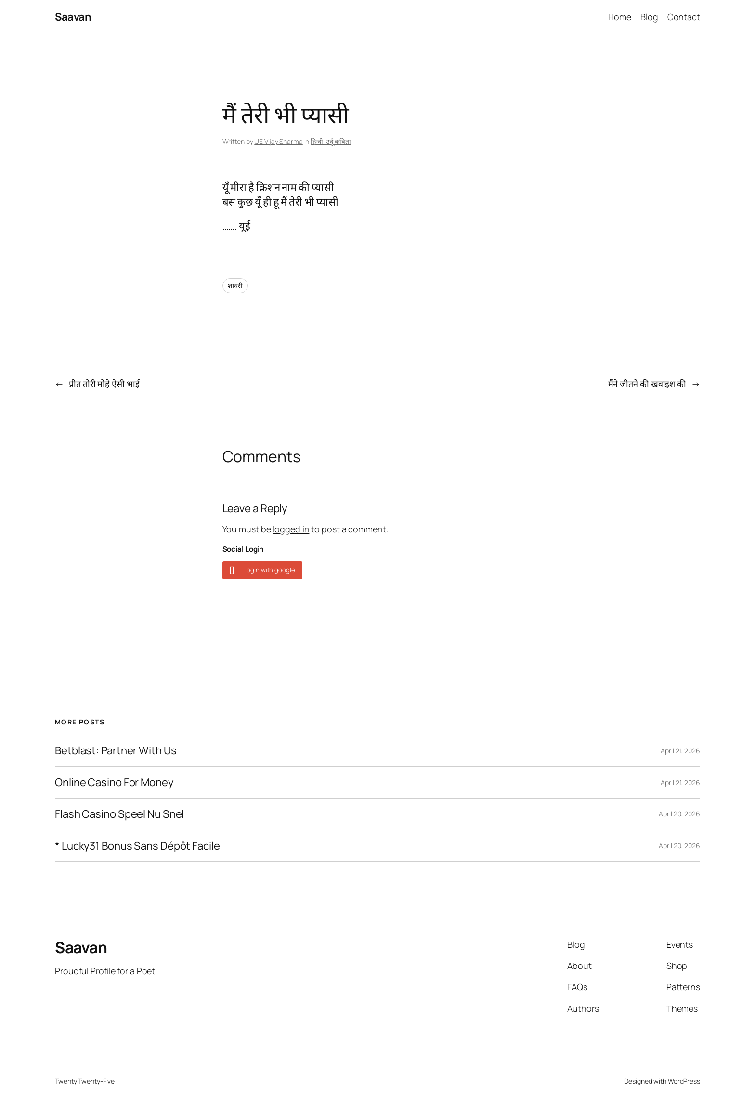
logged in (291, 529)
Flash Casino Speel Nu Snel (119, 814)
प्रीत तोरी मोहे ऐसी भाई (104, 383)
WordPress (684, 1080)
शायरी (235, 285)
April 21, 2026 (680, 750)
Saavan (73, 17)
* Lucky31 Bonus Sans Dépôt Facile (137, 846)
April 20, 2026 (679, 813)
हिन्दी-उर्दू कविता (331, 141)
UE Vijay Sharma (278, 141)
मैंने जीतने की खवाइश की (647, 383)
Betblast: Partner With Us (116, 751)
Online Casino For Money (114, 782)
